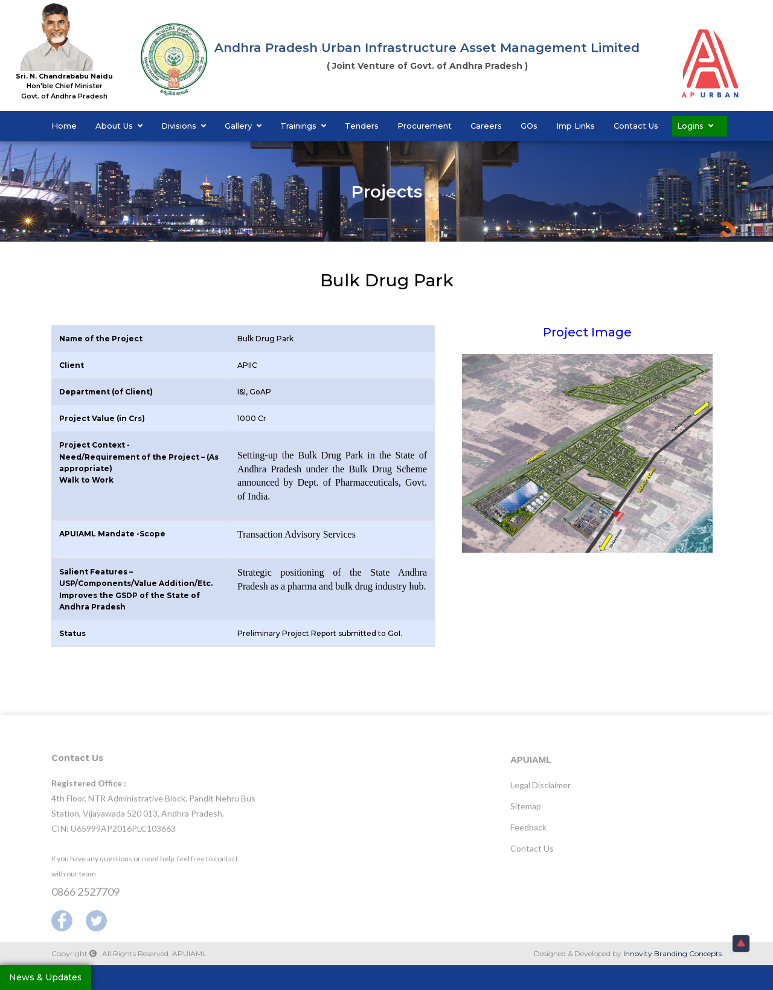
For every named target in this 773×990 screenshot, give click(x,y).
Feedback (528, 831)
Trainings (303, 125)
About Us (119, 125)
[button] (741, 943)
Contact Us (636, 125)
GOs (529, 125)
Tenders (362, 125)
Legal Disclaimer (540, 789)
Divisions (183, 125)
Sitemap (525, 810)
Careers (486, 125)
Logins (695, 125)
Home (64, 125)
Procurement (424, 125)
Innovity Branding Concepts (672, 953)
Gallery (243, 125)
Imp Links (575, 125)
